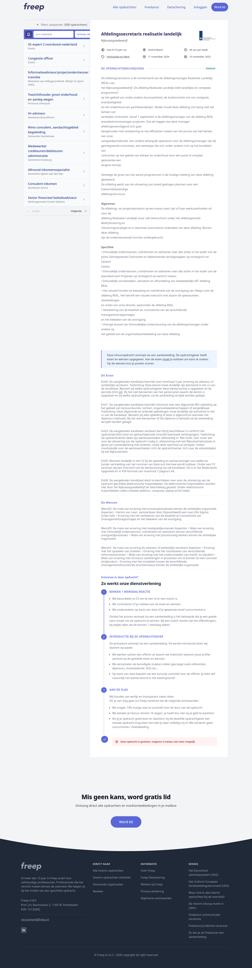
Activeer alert (84, 34)
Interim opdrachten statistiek (111, 877)
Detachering (176, 7)
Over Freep (148, 870)
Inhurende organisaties (108, 884)
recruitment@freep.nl (35, 919)
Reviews (98, 891)
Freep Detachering (153, 877)
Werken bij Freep (152, 884)
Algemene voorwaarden (156, 898)
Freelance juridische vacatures (208, 926)
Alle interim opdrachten (108, 870)
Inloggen (200, 7)
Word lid (219, 7)
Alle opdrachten (124, 7)
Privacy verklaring (152, 891)
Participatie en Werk (118, 56)
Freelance (152, 7)
